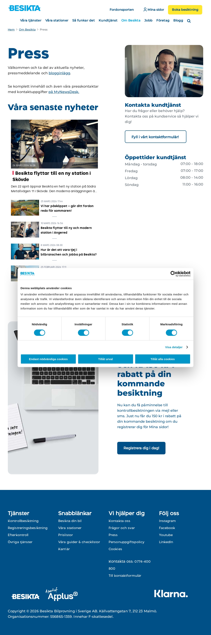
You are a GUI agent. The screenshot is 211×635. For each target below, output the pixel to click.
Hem (11, 29)
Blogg (178, 20)
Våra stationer (56, 20)
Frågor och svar (122, 528)
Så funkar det (83, 20)
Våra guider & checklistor (79, 542)
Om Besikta (130, 20)
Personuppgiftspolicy (126, 542)
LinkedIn (166, 542)
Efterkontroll (18, 535)
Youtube (166, 535)
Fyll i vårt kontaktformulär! (155, 137)
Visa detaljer (173, 347)
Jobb (148, 20)
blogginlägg (59, 73)
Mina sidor (154, 9)
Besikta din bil (70, 521)
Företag (162, 20)
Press (113, 535)
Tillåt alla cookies (163, 359)
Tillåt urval (105, 359)
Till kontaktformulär (125, 576)
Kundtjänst (108, 20)
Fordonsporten (122, 10)
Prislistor (65, 535)
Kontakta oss (119, 521)
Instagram (167, 521)
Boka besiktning (185, 10)
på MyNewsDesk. (63, 92)
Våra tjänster (30, 20)
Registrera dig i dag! (141, 448)
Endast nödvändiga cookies (48, 359)
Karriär (64, 549)
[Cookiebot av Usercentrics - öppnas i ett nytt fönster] (173, 274)
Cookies (115, 549)
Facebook (167, 528)
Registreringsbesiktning (27, 528)
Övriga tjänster (20, 542)
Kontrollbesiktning (23, 521)
